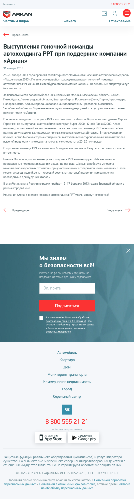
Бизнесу (69, 21)
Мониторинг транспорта (67, 374)
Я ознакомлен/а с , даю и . (70, 324)
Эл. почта (52, 288)
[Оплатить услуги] (105, 13)
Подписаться (67, 306)
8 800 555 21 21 (67, 421)
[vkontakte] (67, 410)
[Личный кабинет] (115, 13)
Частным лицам (16, 21)
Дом (67, 367)
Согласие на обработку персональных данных (70, 324)
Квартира (67, 360)
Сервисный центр (67, 396)
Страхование (120, 21)
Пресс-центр (20, 35)
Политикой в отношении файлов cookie (67, 484)
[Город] (9, 4)
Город (67, 389)
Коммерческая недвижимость (67, 382)
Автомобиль (67, 352)
